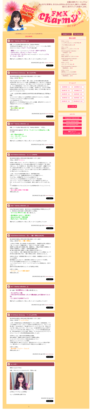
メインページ (25, 33)
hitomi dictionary (49, 113)
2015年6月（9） (78, 90)
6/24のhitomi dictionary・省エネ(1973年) (23, 73)
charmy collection (49, 62)
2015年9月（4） (66, 87)
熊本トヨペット (72, 132)
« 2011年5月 (18, 33)
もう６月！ (14, 364)
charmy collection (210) (72, 121)
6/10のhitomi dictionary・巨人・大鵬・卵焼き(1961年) (27, 235)
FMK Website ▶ (78, 34)
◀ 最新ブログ (66, 34)
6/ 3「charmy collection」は (19, 286)
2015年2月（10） (78, 97)
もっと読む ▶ (72, 106)
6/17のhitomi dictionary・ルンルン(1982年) (24, 154)
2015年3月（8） (66, 97)
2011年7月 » (39, 33)
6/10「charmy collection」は (20, 205)
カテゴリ (72, 114)
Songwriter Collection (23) (72, 118)
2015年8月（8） (78, 87)
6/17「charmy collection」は (20, 124)
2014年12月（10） (78, 101)
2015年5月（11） (66, 94)
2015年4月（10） (78, 94)
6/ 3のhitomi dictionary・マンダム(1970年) (24, 315)
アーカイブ (32, 33)
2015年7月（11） (66, 90)
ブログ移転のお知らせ (67, 45)
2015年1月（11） (66, 101)
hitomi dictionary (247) (72, 124)
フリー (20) (72, 128)
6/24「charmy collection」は (20, 41)
